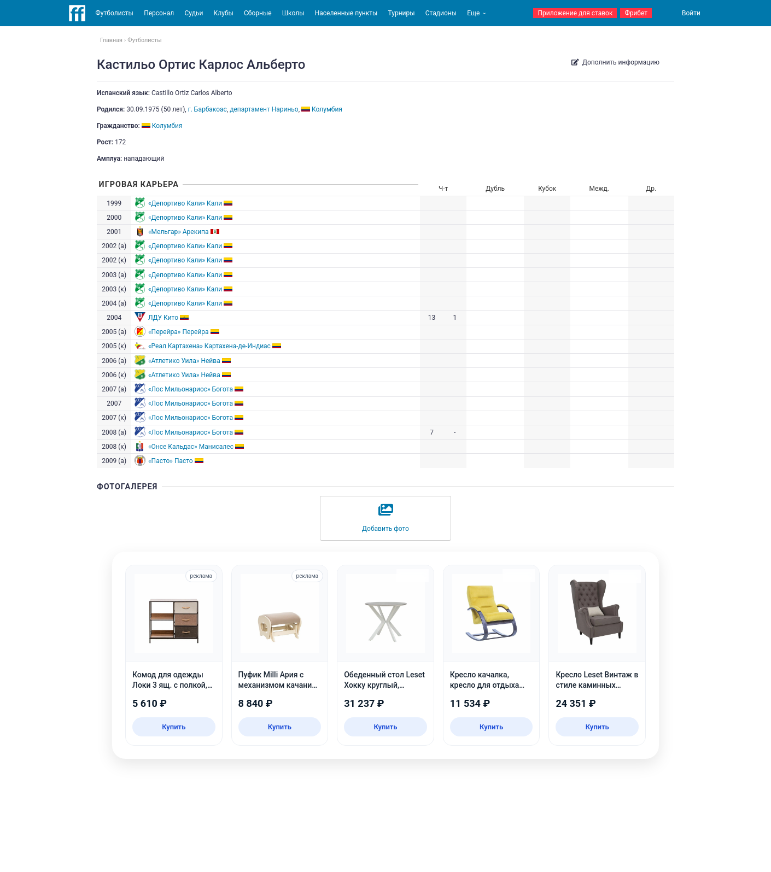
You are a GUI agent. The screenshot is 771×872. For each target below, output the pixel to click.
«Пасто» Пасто (170, 461)
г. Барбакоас (207, 109)
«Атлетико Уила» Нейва (184, 361)
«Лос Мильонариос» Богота (190, 389)
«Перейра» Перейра (178, 332)
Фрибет (635, 13)
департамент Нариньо (264, 109)
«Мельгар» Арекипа (178, 232)
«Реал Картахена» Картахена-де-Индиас (209, 346)
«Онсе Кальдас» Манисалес (190, 446)
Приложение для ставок (575, 13)
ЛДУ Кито (163, 317)
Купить (173, 727)
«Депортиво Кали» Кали (185, 203)
